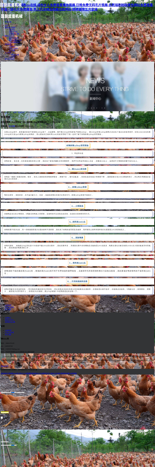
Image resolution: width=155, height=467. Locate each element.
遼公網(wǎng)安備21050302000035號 (98, 356)
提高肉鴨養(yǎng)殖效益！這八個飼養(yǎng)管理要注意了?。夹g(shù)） (51, 112)
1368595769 (9, 346)
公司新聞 (8, 305)
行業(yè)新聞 (9, 307)
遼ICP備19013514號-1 (75, 356)
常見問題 (21, 112)
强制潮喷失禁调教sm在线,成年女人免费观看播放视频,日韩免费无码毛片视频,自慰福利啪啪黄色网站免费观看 (39, 373)
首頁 (14, 112)
